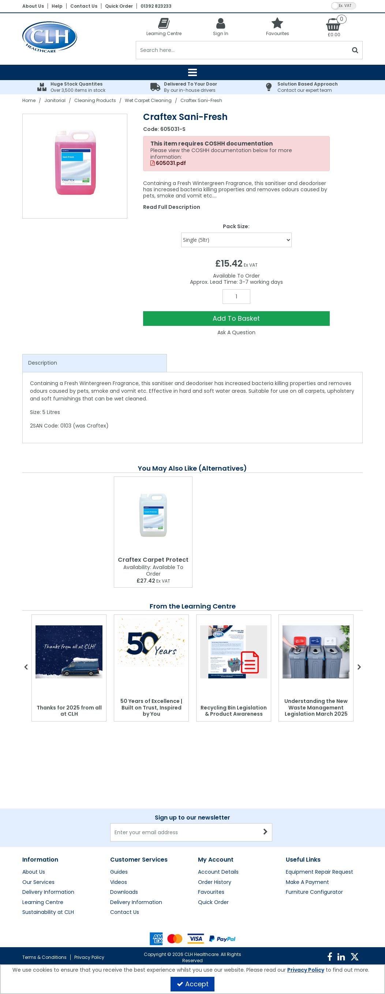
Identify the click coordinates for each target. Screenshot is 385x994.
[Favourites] (277, 26)
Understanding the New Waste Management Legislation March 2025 (316, 707)
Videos (118, 882)
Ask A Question (236, 332)
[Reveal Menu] (192, 72)
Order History (214, 882)
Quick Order (119, 6)
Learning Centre (42, 902)
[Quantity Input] (236, 296)
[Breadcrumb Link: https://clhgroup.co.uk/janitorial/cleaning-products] (95, 100)
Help (57, 6)
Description (42, 362)
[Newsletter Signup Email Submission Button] (265, 832)
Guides (119, 872)
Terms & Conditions (44, 957)
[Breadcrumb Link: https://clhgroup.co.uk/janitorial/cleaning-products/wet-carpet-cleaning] (148, 100)
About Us (33, 6)
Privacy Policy (89, 957)
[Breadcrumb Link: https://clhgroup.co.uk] (28, 100)
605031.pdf (168, 163)
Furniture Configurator (314, 892)
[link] (329, 957)
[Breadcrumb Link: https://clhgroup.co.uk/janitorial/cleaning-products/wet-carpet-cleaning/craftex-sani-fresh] (201, 100)
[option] (75, 166)
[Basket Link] (334, 27)
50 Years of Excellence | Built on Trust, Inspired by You (151, 707)
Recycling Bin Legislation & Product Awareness (234, 711)
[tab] (94, 363)
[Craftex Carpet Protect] (153, 515)
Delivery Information (48, 892)
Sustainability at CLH (48, 912)
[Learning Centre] (164, 26)
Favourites (211, 892)
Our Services (38, 882)
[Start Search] (355, 50)
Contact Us (83, 6)
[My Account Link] (220, 26)
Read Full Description (171, 207)
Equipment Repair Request (319, 872)
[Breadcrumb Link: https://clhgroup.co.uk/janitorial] (55, 100)
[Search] (242, 50)
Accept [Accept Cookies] (193, 984)
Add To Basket (236, 318)
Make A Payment (307, 882)
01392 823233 (156, 6)
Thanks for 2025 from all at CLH (69, 711)
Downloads (124, 892)
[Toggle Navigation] (192, 72)
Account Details (218, 872)
